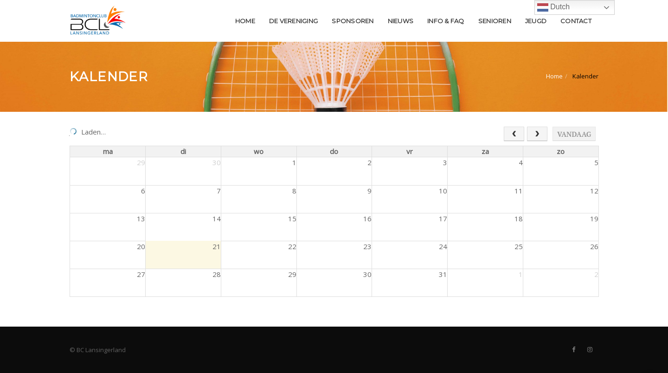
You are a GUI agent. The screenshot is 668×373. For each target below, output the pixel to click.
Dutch (553, 7)
